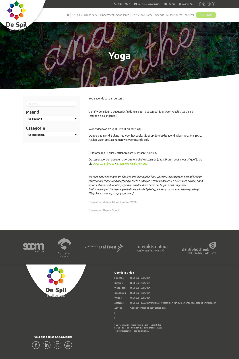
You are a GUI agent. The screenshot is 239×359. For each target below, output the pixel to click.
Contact (205, 14)
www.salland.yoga (103, 163)
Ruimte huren (169, 14)
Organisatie (81, 14)
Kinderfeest (98, 14)
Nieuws (185, 14)
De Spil (64, 14)
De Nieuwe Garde (135, 14)
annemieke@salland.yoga (132, 163)
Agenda (153, 14)
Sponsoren (114, 14)
